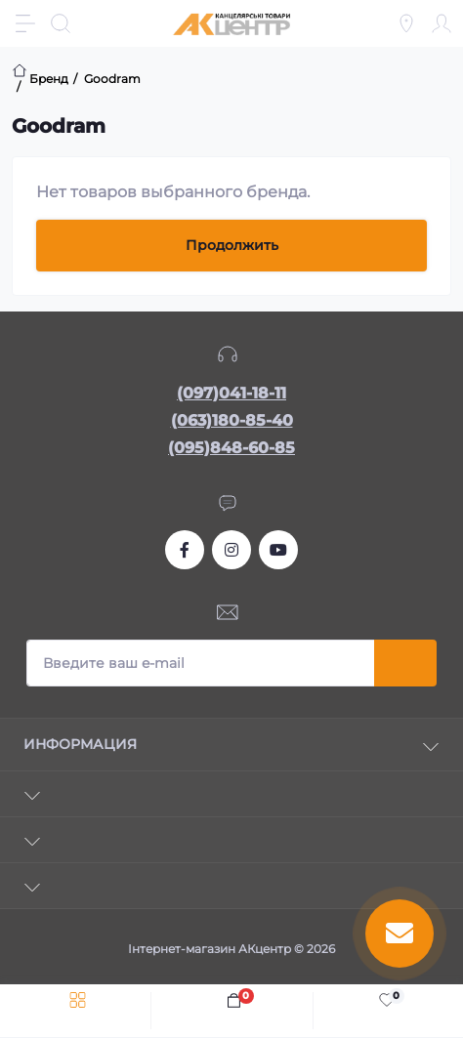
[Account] (441, 23)
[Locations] (406, 23)
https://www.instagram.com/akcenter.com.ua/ (231, 550)
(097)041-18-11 (231, 393)
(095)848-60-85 (231, 447)
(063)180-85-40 (232, 420)
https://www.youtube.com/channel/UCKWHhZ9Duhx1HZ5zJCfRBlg (278, 550)
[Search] (60, 23)
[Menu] (25, 23)
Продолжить (232, 245)
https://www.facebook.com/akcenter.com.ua (184, 550)
